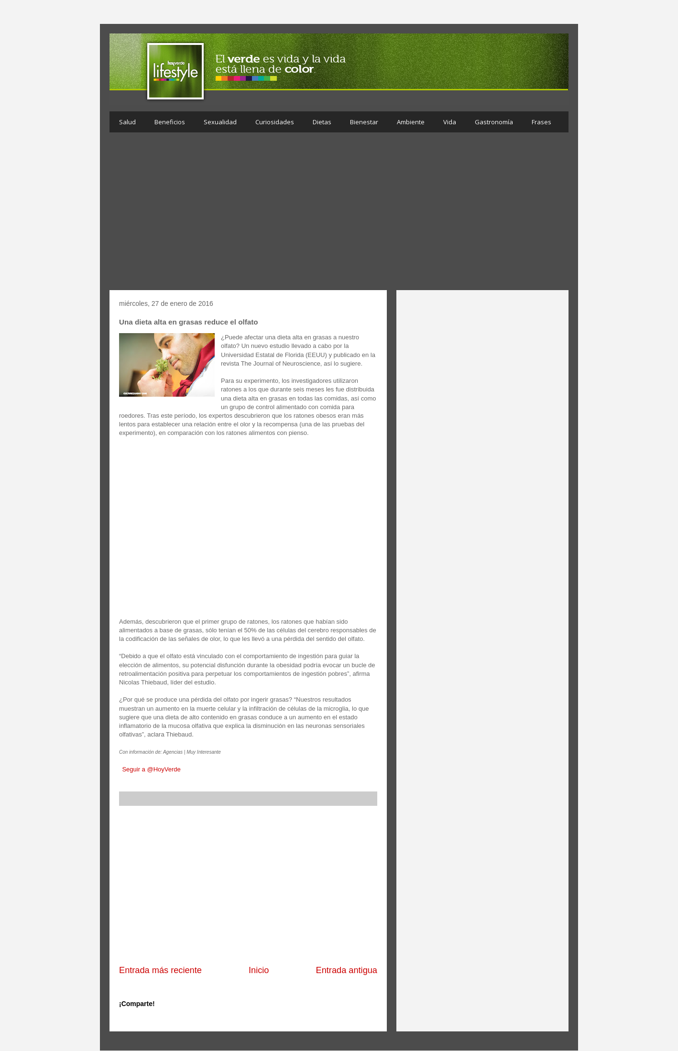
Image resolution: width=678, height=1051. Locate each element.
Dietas (322, 122)
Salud (127, 122)
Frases (541, 122)
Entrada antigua (346, 970)
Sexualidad (220, 122)
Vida (449, 122)
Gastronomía (494, 122)
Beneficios (169, 122)
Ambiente (411, 122)
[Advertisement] (339, 214)
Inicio (259, 970)
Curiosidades (274, 122)
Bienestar (364, 122)
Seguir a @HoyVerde (151, 769)
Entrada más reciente (160, 970)
